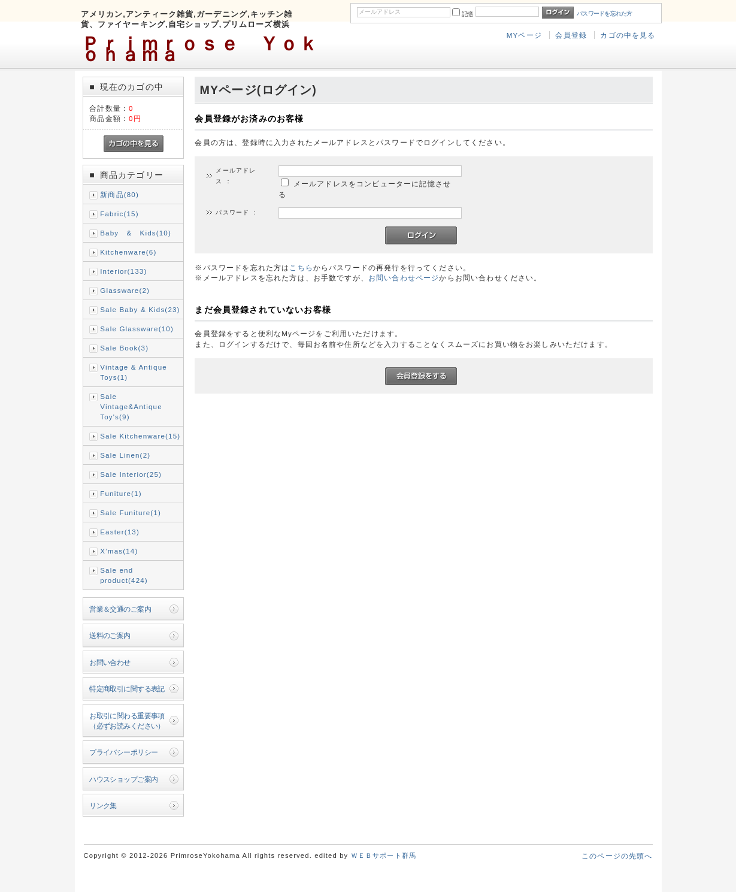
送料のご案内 (110, 635)
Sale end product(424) (124, 575)
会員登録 (571, 35)
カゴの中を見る (627, 35)
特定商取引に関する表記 (127, 689)
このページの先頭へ (616, 856)
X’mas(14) (119, 551)
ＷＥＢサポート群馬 (383, 855)
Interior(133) (123, 271)
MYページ (524, 35)
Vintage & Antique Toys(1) (133, 372)
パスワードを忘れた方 (604, 13)
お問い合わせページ (403, 278)
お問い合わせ (110, 662)
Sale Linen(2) (125, 455)
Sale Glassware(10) (137, 328)
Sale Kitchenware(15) (140, 436)
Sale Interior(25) (131, 474)
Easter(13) (120, 532)
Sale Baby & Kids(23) (140, 309)
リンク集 (103, 805)
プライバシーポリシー (123, 752)
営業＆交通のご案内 (120, 609)
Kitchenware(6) (128, 252)
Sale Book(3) (124, 348)
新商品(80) (119, 194)
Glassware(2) (125, 290)
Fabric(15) (119, 213)
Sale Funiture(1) (130, 512)
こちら (301, 267)
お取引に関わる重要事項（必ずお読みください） (127, 721)
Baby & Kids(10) (135, 233)
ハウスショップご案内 (123, 779)
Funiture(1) (120, 493)
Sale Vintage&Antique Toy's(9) (131, 406)
